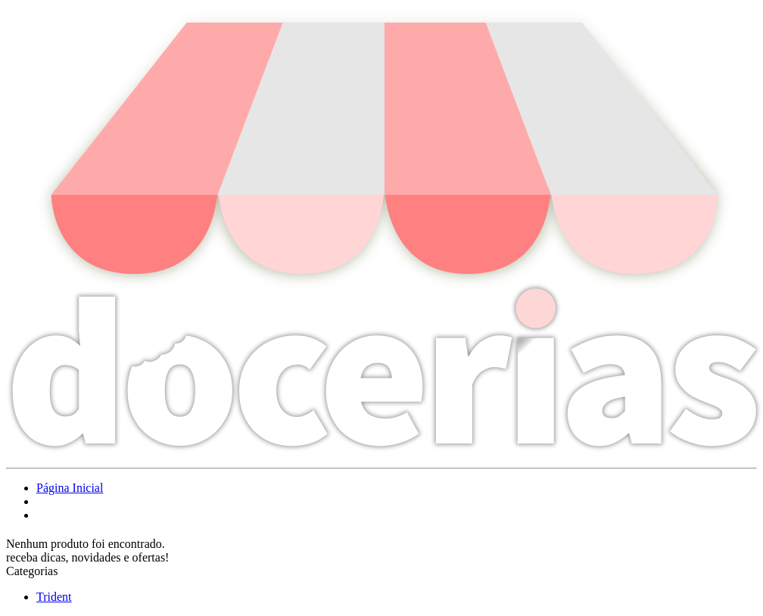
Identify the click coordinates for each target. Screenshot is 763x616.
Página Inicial (69, 487)
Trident (54, 596)
